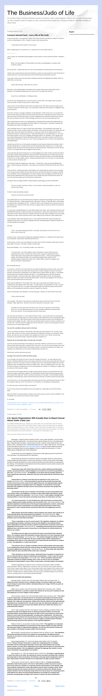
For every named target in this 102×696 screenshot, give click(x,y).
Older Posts (60, 686)
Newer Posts (12, 686)
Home (36, 686)
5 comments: (32, 681)
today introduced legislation (33, 446)
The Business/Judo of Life (40, 13)
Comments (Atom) (20, 690)
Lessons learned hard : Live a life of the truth (28, 35)
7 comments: (33, 409)
